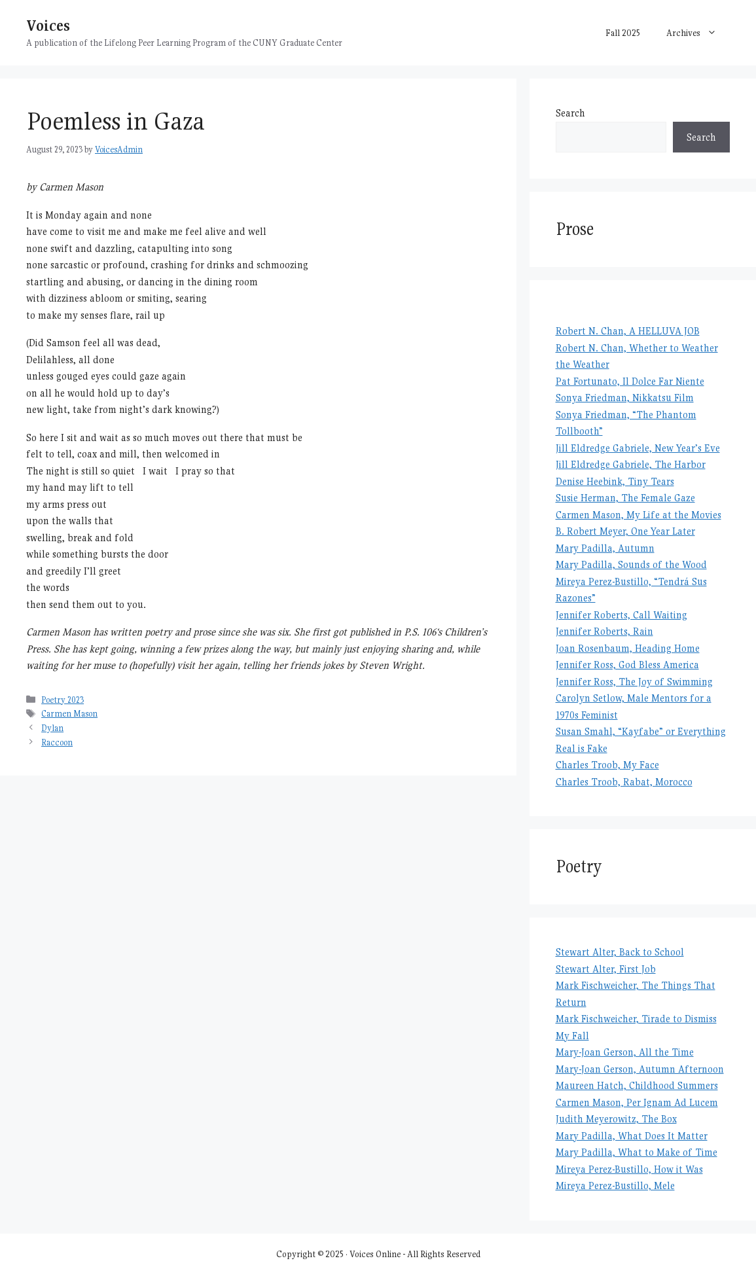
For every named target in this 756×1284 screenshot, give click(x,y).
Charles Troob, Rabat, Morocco (624, 782)
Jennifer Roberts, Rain (604, 631)
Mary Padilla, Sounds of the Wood (631, 564)
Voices (48, 25)
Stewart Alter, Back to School (620, 952)
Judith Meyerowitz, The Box (616, 1119)
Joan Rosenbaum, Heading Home (628, 648)
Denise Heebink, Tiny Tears (615, 481)
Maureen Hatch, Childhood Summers (637, 1085)
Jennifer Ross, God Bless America (627, 664)
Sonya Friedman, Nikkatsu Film (625, 397)
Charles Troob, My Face (607, 764)
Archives (698, 32)
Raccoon (57, 742)
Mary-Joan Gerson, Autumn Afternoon (640, 1069)
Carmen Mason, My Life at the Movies (638, 514)
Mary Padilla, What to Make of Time (636, 1152)
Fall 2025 (622, 33)
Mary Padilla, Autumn (605, 548)
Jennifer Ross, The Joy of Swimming (634, 681)
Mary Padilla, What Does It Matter (632, 1136)
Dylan (52, 728)
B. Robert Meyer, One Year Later (625, 531)
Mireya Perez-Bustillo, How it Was (629, 1169)
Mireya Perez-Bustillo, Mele (615, 1185)
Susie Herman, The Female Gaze (625, 497)
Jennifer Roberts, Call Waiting (621, 615)
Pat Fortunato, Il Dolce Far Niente (630, 381)
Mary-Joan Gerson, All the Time (625, 1052)
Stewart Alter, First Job (606, 969)
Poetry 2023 (62, 699)
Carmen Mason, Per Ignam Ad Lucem (637, 1102)
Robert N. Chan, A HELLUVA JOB (628, 331)
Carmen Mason (69, 713)
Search (570, 113)
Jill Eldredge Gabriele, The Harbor (631, 464)
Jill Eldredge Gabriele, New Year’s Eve (638, 448)
